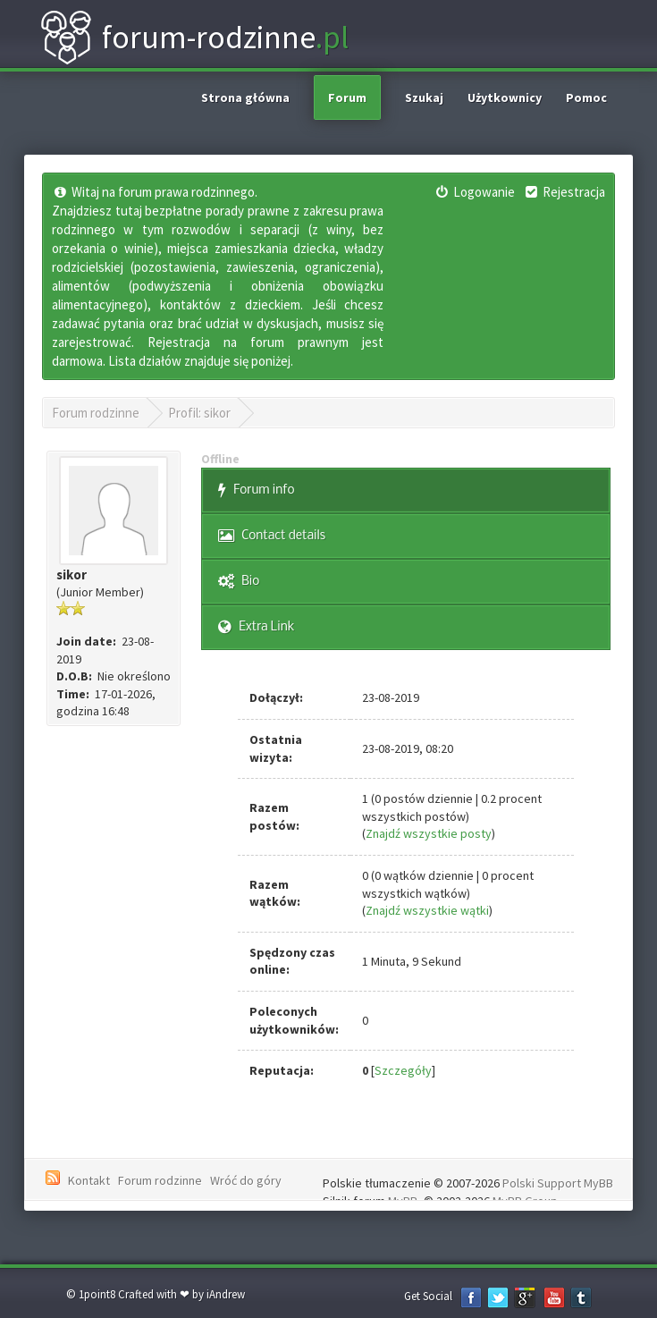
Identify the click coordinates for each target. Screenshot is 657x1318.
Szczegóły (403, 1070)
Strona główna (245, 97)
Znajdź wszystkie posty (429, 833)
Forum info (256, 490)
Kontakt (89, 1180)
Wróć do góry (246, 1180)
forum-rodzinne (194, 37)
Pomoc (586, 97)
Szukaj (424, 97)
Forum (347, 97)
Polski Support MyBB (557, 1183)
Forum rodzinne (95, 412)
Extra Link (256, 627)
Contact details (271, 536)
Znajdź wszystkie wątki (427, 910)
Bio (238, 582)
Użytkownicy (504, 97)
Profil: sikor (199, 412)
